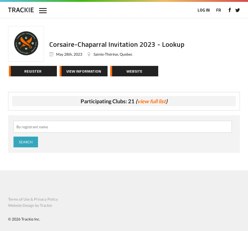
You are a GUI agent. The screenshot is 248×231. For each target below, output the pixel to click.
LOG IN (204, 10)
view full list (151, 101)
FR (218, 10)
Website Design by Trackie (30, 205)
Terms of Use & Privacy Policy (33, 199)
